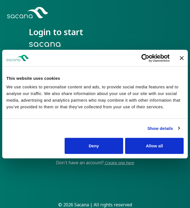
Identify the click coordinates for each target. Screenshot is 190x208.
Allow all (154, 145)
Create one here (119, 162)
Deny (94, 145)
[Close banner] (182, 58)
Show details (160, 128)
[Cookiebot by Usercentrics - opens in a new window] (145, 58)
